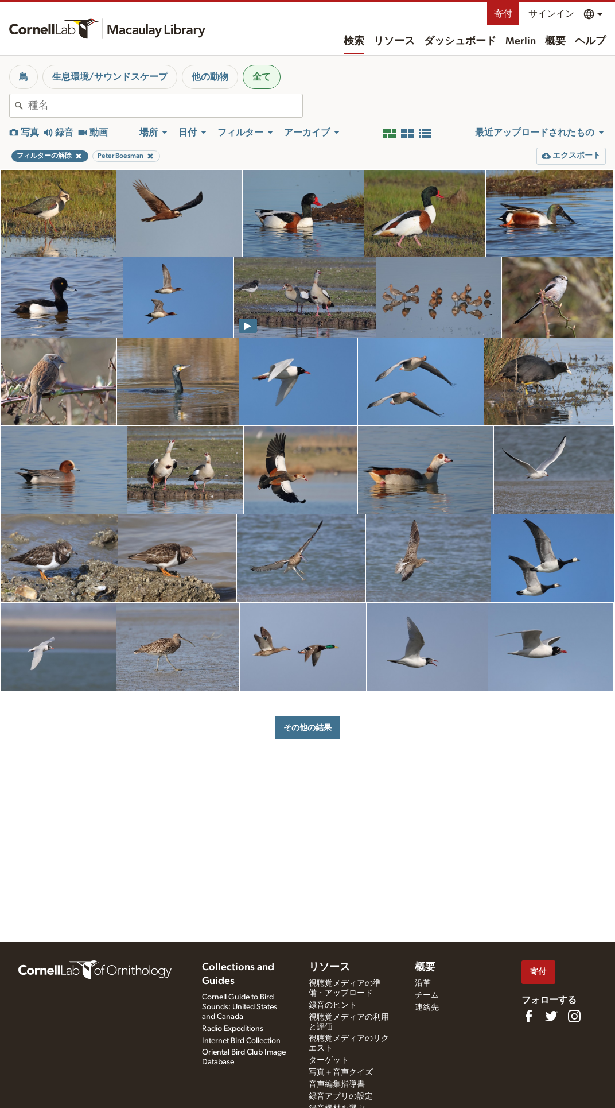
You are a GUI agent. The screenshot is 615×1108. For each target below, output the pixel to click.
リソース (394, 41)
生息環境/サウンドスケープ (110, 77)
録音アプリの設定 (341, 1096)
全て (261, 77)
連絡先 (427, 1008)
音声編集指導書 (337, 1084)
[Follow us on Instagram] (574, 1016)
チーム (427, 995)
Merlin (520, 41)
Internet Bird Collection (241, 1041)
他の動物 (210, 77)
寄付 (503, 13)
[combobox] (165, 105)
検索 (354, 41)
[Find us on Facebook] (528, 1016)
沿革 (423, 983)
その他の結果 (307, 727)
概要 (555, 41)
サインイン (551, 13)
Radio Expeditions (232, 1029)
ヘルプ (590, 41)
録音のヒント (333, 1005)
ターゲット (329, 1060)
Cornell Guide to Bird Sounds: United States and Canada (239, 1007)
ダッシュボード (460, 41)
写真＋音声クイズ (341, 1072)
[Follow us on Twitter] (551, 1016)
